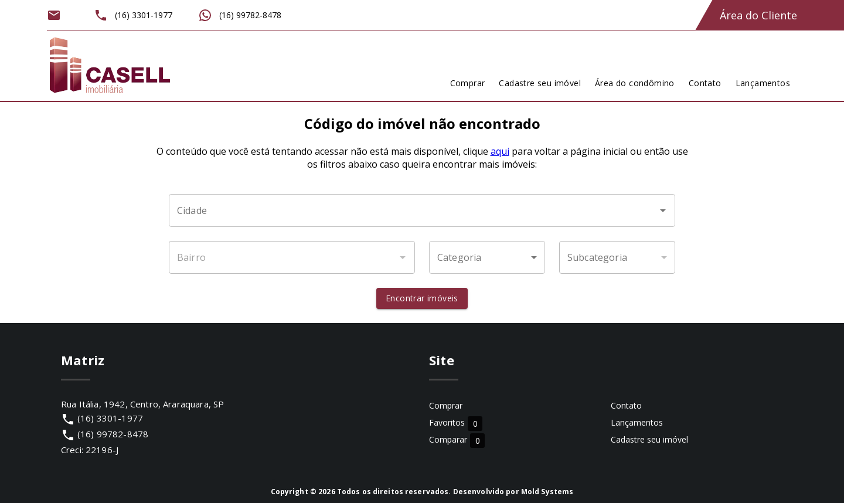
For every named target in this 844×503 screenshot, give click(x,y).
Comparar (457, 440)
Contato (626, 405)
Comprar (445, 405)
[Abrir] (663, 210)
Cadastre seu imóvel (649, 439)
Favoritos (455, 423)
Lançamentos (637, 422)
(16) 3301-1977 (110, 418)
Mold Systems (547, 492)
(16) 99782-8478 (112, 434)
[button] (487, 257)
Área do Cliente (758, 15)
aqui (500, 151)
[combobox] (422, 210)
